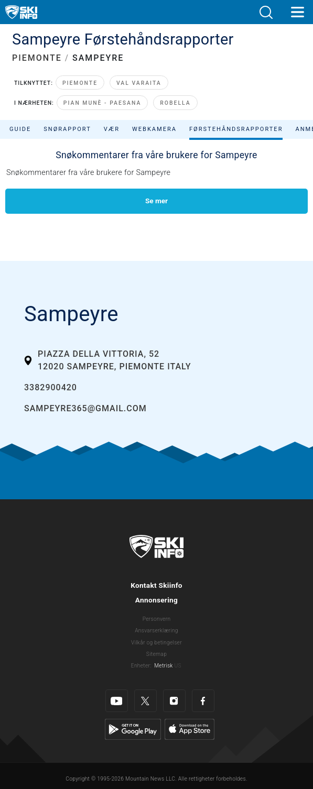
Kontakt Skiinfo (156, 585)
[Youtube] (116, 700)
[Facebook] (203, 700)
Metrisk (163, 666)
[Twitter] (145, 700)
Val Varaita (138, 83)
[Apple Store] (189, 729)
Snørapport (67, 129)
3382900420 (50, 387)
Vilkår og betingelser (156, 642)
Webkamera (154, 129)
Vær (112, 129)
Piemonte (80, 83)
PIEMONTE (37, 58)
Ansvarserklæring (156, 630)
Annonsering (156, 600)
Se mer (156, 200)
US (177, 666)
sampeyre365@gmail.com (85, 408)
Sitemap (156, 654)
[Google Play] (133, 729)
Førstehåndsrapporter (236, 129)
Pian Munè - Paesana (102, 103)
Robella (175, 103)
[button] (266, 12)
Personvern (157, 619)
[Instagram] (174, 700)
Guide (20, 129)
